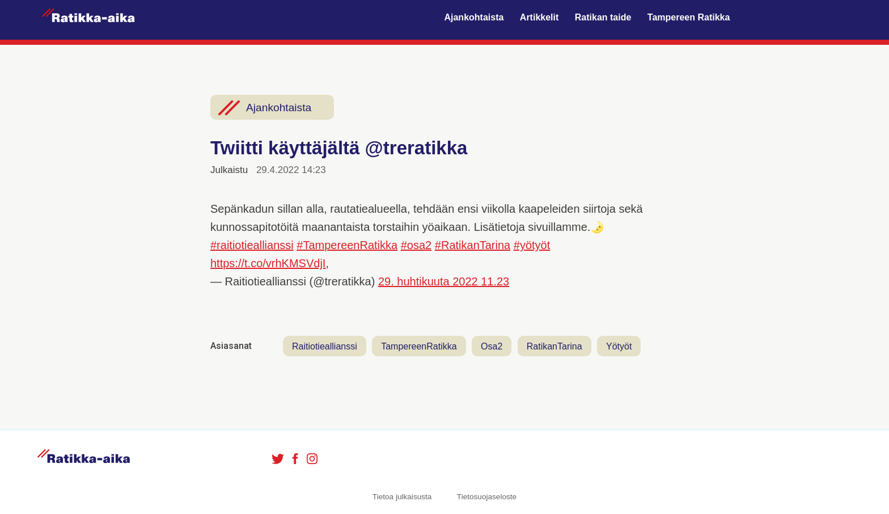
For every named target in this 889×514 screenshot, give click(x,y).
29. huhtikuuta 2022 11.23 (443, 281)
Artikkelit (539, 17)
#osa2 (416, 245)
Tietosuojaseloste (487, 496)
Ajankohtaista (473, 17)
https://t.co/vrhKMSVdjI (267, 263)
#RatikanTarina (472, 245)
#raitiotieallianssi (252, 245)
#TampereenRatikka (347, 245)
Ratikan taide (603, 17)
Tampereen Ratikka (688, 17)
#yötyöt (532, 245)
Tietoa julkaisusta (402, 496)
